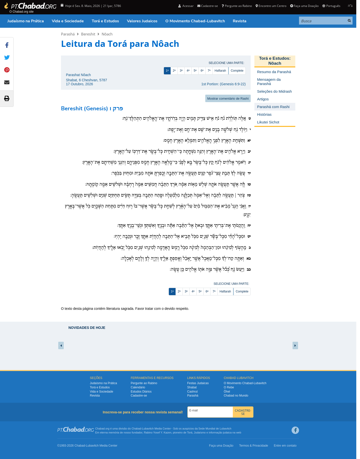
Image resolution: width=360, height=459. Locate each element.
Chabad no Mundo (236, 395)
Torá (189, 432)
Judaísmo (200, 432)
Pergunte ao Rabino (237, 6)
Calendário (138, 387)
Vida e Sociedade (68, 21)
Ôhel (227, 391)
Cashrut (192, 391)
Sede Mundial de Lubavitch (214, 428)
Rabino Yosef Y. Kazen (157, 432)
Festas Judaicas (198, 383)
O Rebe (229, 387)
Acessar (186, 6)
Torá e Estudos (105, 21)
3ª (181, 70)
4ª (188, 70)
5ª (195, 70)
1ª (167, 70)
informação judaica (220, 432)
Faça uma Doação (304, 6)
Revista (239, 21)
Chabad (136, 428)
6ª (202, 70)
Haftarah (220, 70)
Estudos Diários (141, 391)
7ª (209, 70)
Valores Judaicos (142, 21)
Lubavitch (148, 428)
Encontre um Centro (271, 6)
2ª (174, 70)
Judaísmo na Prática (25, 21)
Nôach (107, 33)
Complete (237, 70)
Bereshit (88, 33)
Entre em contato (285, 445)
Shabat (192, 387)
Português (331, 6)
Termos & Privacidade (253, 445)
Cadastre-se (207, 6)
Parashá (68, 33)
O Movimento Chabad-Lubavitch (195, 21)
